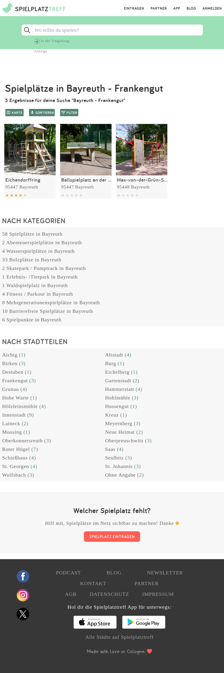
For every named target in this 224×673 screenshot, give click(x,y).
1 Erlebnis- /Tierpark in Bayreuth (40, 277)
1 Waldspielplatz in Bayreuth (35, 285)
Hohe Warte (15, 397)
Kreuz (112, 415)
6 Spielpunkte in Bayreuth (31, 319)
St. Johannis (119, 466)
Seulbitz (114, 458)
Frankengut (15, 380)
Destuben (12, 372)
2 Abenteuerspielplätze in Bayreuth (42, 242)
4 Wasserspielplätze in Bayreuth (38, 251)
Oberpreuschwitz (124, 440)
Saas (110, 449)
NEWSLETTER (165, 572)
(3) (22, 363)
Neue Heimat (120, 432)
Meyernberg (118, 423)
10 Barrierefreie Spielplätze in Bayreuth (47, 311)
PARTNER (159, 8)
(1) (22, 355)
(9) (30, 415)
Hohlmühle (117, 397)
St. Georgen (15, 466)
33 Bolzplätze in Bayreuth (31, 259)
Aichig (9, 355)
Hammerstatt (119, 389)
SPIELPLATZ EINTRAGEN (112, 536)
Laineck (11, 423)
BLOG (191, 8)
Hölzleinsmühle (20, 406)
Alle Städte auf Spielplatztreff (119, 637)
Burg (110, 363)
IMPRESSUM (158, 594)
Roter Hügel (16, 449)
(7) (34, 449)
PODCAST (68, 572)
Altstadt (114, 355)
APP (176, 8)
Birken (9, 363)
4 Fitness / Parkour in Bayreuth (37, 294)
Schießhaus (15, 458)
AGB (71, 594)
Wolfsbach (14, 475)
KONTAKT (93, 583)
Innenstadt (14, 415)
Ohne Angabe (120, 475)
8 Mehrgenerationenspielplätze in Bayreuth (51, 302)
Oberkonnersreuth (22, 440)
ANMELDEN (212, 8)
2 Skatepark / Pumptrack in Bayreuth (44, 268)
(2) (136, 380)
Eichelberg (117, 372)
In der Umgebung (55, 41)
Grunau (10, 389)
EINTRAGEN (134, 8)
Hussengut (117, 406)
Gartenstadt (118, 380)
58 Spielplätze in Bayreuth (32, 234)
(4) (128, 355)
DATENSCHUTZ (109, 594)
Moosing (12, 432)
